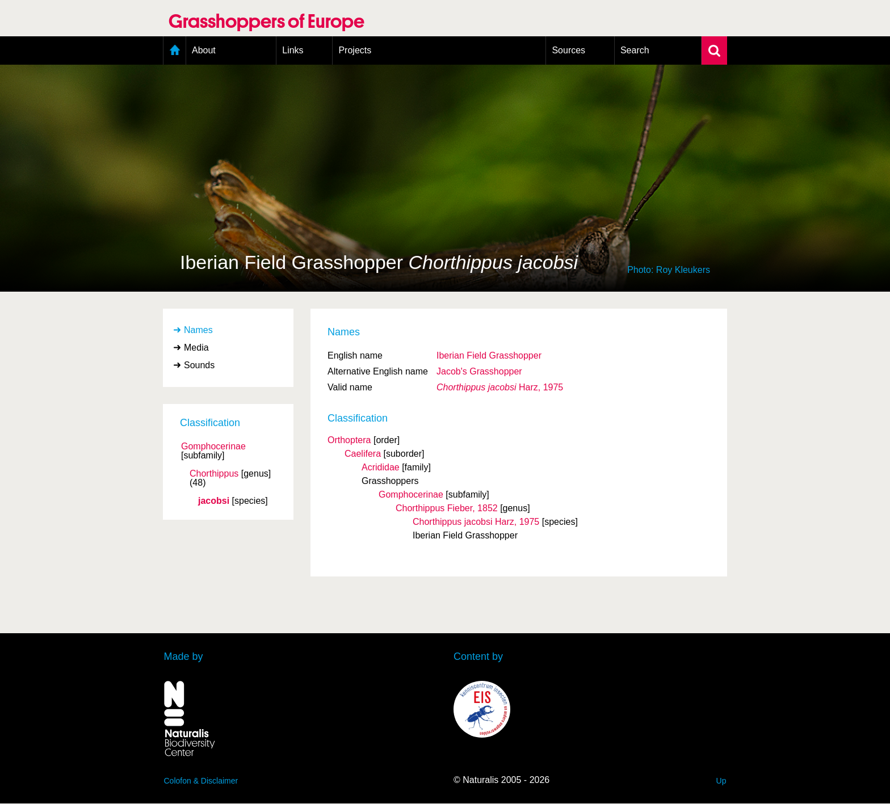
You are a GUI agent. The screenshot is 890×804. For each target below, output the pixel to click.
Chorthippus (214, 473)
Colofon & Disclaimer (201, 780)
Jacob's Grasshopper (479, 371)
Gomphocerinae (213, 446)
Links (292, 50)
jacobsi (213, 501)
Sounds (199, 365)
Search (634, 50)
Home (174, 50)
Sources (568, 50)
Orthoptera (349, 440)
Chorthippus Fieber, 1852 (447, 508)
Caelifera (363, 453)
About (204, 50)
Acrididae (381, 467)
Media (196, 347)
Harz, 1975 (499, 387)
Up (721, 780)
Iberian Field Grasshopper (488, 355)
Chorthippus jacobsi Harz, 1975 (476, 522)
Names (198, 330)
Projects (354, 50)
